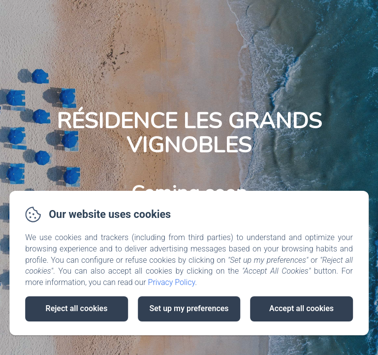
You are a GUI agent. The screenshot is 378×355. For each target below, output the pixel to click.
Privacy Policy (171, 282)
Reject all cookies (77, 308)
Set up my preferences (188, 308)
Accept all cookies (301, 308)
